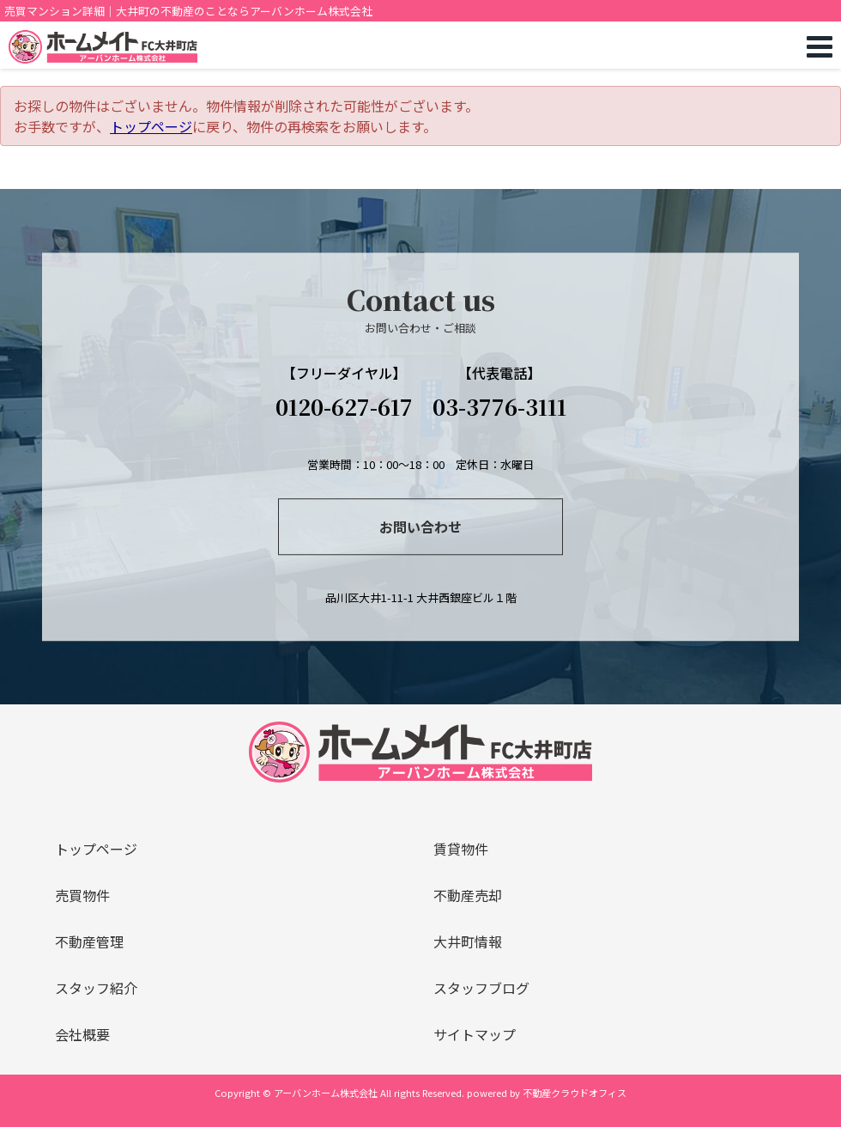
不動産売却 (467, 895)
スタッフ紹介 (96, 988)
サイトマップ (474, 1034)
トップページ (151, 126)
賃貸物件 (460, 848)
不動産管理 (89, 941)
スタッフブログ (481, 988)
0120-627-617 (344, 406)
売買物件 (82, 895)
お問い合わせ (420, 526)
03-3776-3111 (499, 406)
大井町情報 (467, 941)
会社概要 (82, 1034)
